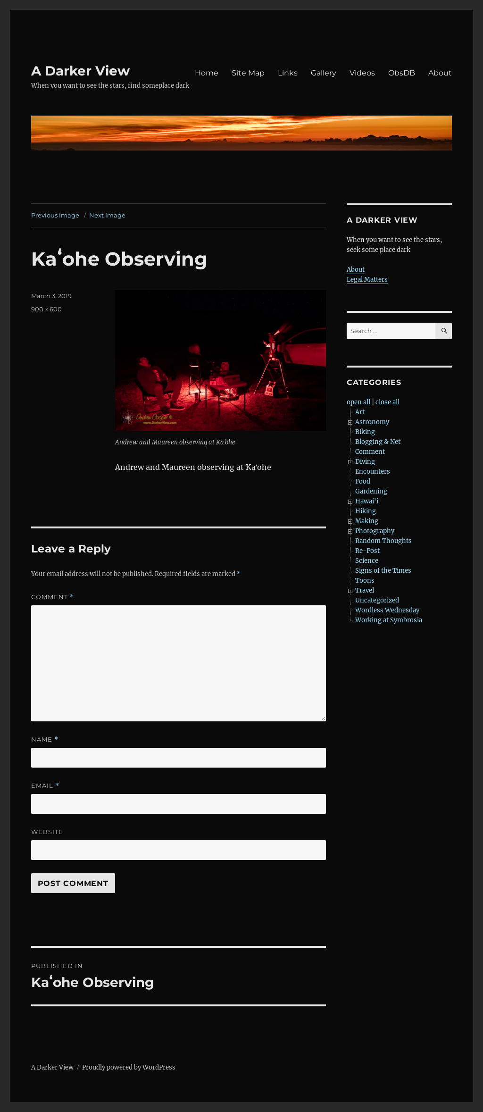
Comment (52, 597)
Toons (365, 581)
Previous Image (55, 215)
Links (288, 72)
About (440, 72)
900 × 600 (46, 309)
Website (47, 832)
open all (358, 402)
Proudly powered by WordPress (128, 1067)
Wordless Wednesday (387, 610)
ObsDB (401, 72)
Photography (374, 531)
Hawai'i (366, 501)
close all (387, 402)
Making (366, 521)
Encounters (372, 472)
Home (206, 72)
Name (44, 740)
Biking (365, 432)
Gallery (323, 72)
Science (366, 561)
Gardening (371, 491)
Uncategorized (377, 600)
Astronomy (372, 422)
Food (362, 481)
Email (45, 786)
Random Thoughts (383, 541)
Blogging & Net (377, 442)
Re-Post (367, 551)
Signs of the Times (383, 571)
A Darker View (80, 71)
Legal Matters (367, 280)
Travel (364, 590)
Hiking (365, 511)
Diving (365, 462)
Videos (362, 72)
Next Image (107, 215)
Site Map (248, 72)
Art (360, 412)
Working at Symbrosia (388, 620)
